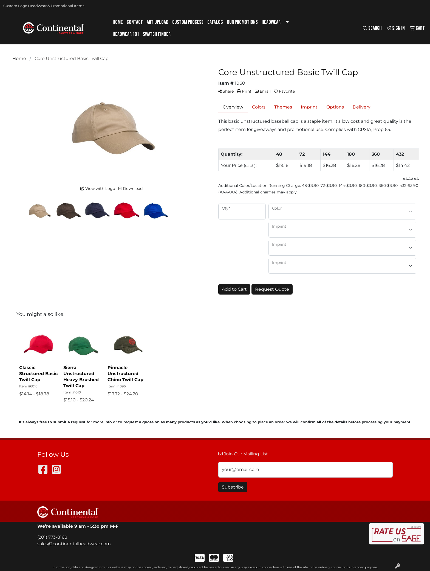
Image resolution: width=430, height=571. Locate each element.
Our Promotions (242, 22)
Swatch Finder (157, 34)
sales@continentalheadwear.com (74, 543)
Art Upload (157, 22)
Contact (135, 22)
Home (118, 22)
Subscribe (233, 487)
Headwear (271, 22)
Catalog (215, 22)
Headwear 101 (126, 34)
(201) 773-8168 (52, 537)
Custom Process (187, 22)
